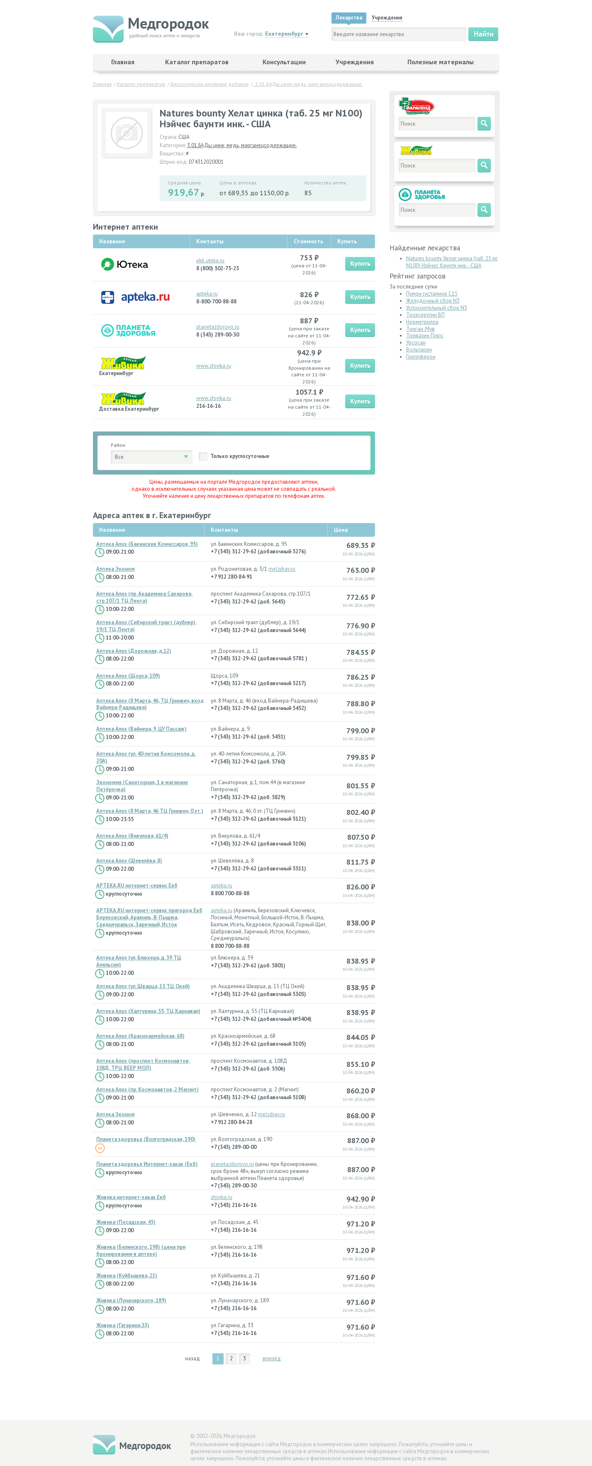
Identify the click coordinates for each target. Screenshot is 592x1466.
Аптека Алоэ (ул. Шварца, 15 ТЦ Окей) (143, 986)
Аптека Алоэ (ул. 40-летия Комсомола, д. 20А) (146, 757)
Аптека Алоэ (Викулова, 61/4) (132, 836)
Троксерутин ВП (425, 314)
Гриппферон (421, 356)
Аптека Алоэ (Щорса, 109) (128, 676)
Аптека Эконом (115, 569)
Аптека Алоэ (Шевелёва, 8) (129, 861)
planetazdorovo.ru (217, 326)
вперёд (272, 1358)
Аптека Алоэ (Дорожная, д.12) (133, 651)
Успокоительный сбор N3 (436, 307)
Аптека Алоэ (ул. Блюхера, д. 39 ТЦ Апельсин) (138, 961)
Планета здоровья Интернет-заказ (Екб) (147, 1164)
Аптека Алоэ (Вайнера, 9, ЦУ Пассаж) (141, 729)
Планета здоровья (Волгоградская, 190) (145, 1139)
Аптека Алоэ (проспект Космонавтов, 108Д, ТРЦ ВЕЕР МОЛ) (143, 1064)
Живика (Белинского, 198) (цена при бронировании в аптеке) (140, 1251)
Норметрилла (422, 321)
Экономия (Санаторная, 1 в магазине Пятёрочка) (142, 786)
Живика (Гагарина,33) (122, 1325)
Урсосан (416, 342)
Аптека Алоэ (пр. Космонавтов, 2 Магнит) (147, 1089)
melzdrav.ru (281, 568)
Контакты (224, 529)
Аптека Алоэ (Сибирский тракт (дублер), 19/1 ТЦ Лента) (146, 626)
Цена (341, 529)
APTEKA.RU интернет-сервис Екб (137, 885)
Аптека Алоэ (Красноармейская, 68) (140, 1036)
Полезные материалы (440, 62)
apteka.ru (207, 293)
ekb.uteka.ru (210, 260)
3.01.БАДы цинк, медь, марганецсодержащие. (242, 145)
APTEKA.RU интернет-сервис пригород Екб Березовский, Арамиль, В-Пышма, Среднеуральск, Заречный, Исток (149, 917)
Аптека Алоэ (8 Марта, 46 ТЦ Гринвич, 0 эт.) (149, 811)
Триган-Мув (420, 328)
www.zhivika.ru (213, 365)
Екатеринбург (284, 33)
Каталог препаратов (197, 62)
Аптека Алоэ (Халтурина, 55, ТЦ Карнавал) (148, 1011)
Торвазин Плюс (424, 335)
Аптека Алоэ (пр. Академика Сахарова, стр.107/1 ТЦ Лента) (144, 597)
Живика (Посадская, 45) (126, 1222)
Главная (122, 62)
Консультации (284, 62)
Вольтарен (419, 349)
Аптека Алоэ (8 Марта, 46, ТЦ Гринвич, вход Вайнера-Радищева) (150, 704)
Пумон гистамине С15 (432, 293)
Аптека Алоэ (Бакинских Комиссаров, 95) (147, 544)
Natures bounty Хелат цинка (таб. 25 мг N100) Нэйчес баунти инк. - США (452, 262)
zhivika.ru (221, 1197)
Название (112, 529)
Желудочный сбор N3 (433, 300)
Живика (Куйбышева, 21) (126, 1275)
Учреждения (355, 62)
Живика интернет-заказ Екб (131, 1197)
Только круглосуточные (239, 456)
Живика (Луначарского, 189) (131, 1300)
